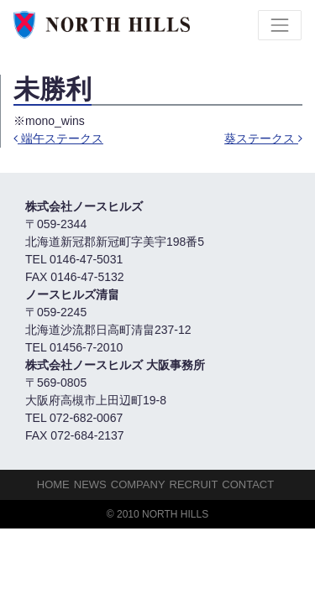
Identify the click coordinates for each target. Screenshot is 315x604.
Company (138, 484)
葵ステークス (263, 138)
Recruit (194, 484)
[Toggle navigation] (280, 25)
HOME (53, 484)
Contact (248, 484)
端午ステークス (58, 138)
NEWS (90, 484)
